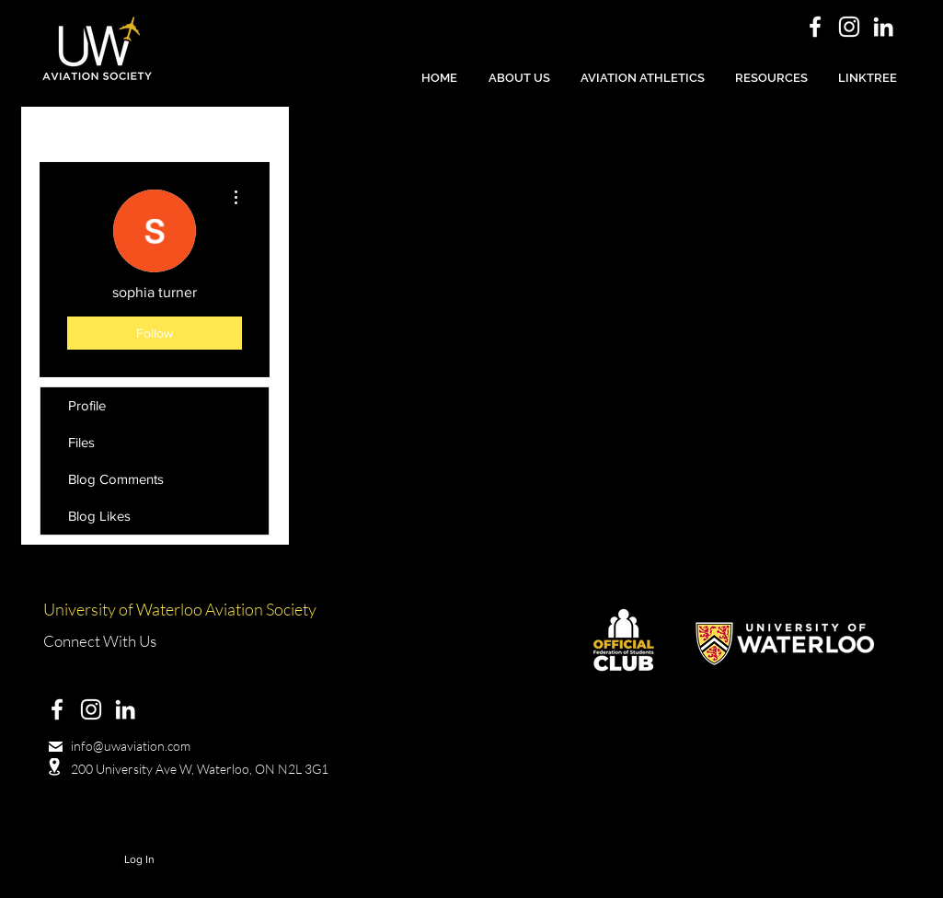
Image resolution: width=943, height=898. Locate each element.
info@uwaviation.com (130, 746)
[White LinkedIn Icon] (883, 26)
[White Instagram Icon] (849, 26)
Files (81, 442)
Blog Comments (116, 479)
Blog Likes (99, 516)
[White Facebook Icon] (815, 26)
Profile (87, 405)
